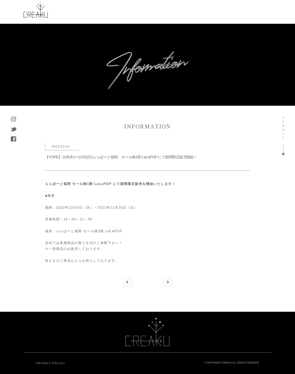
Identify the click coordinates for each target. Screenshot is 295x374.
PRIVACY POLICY (50, 363)
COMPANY (145, 11)
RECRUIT (221, 11)
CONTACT (254, 11)
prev (128, 282)
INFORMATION (183, 11)
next (167, 282)
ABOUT (78, 11)
